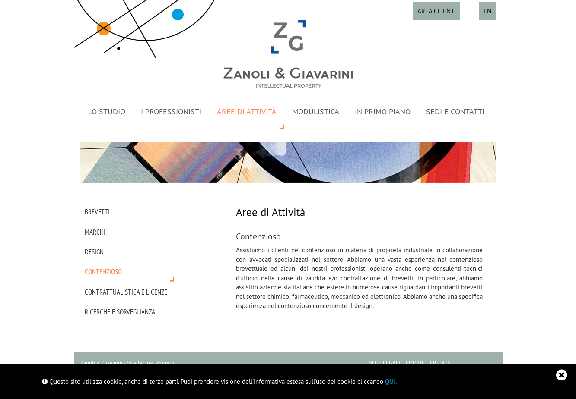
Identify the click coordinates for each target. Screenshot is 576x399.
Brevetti (97, 212)
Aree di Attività (247, 111)
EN (487, 11)
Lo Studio (106, 111)
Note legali (384, 362)
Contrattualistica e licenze (126, 292)
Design (94, 252)
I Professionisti (171, 111)
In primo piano (383, 111)
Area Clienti (436, 11)
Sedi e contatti (455, 111)
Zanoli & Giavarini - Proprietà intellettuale (288, 54)
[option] (288, 162)
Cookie (415, 362)
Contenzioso (103, 271)
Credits (440, 362)
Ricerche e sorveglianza (120, 312)
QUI (390, 381)
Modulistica (315, 111)
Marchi (95, 232)
